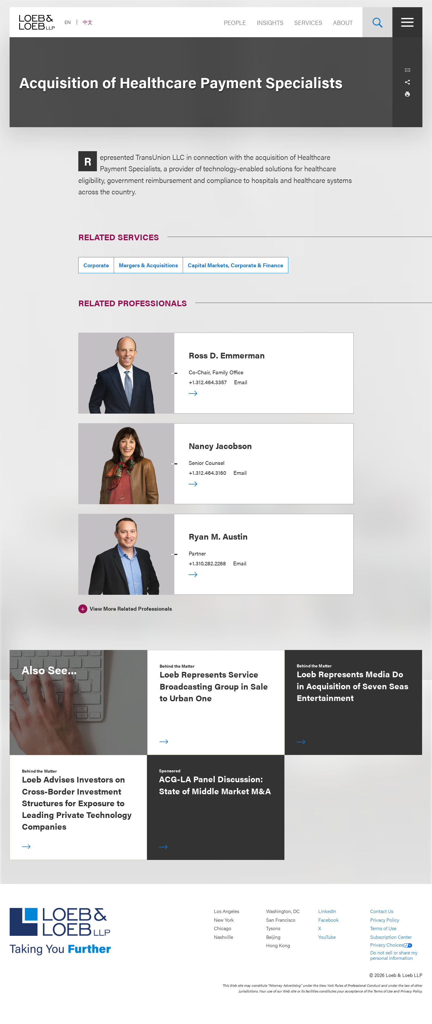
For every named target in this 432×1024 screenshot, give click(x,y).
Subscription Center (391, 936)
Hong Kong (278, 945)
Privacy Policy (384, 919)
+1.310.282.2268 (207, 563)
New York (224, 919)
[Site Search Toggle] (377, 22)
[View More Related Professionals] (125, 608)
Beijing (273, 936)
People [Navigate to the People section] (235, 22)
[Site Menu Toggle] (407, 22)
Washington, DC (283, 911)
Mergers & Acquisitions (148, 265)
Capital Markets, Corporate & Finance (235, 265)
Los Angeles (226, 911)
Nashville (223, 936)
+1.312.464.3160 (207, 472)
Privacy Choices (391, 944)
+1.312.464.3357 (208, 382)
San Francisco (281, 919)
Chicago (222, 928)
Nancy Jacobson (220, 445)
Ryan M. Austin (218, 536)
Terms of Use (383, 928)
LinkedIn (327, 911)
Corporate (96, 265)
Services (308, 22)
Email (240, 382)
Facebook (328, 919)
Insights (270, 22)
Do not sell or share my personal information (393, 955)
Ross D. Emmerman (227, 355)
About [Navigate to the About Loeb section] (343, 22)
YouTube (327, 936)
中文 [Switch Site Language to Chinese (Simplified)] (87, 22)
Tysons (273, 928)
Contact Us (381, 911)
